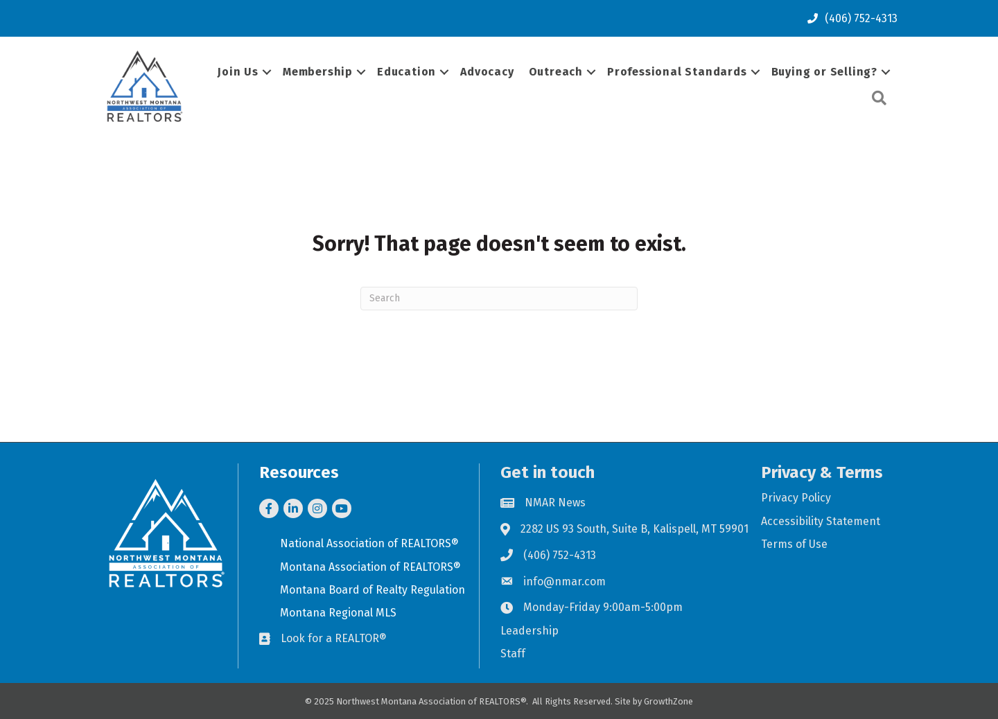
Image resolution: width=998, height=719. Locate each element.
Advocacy (487, 71)
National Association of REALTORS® (369, 543)
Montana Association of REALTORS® (370, 567)
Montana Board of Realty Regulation (372, 589)
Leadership (529, 630)
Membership (318, 71)
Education (406, 71)
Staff (512, 653)
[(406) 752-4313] (849, 18)
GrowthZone (668, 701)
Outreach (556, 71)
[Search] (499, 298)
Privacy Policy (796, 497)
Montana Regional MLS (338, 612)
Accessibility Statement (820, 521)
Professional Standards (677, 71)
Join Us (238, 71)
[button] (879, 99)
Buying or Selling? (824, 71)
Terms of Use (794, 544)
